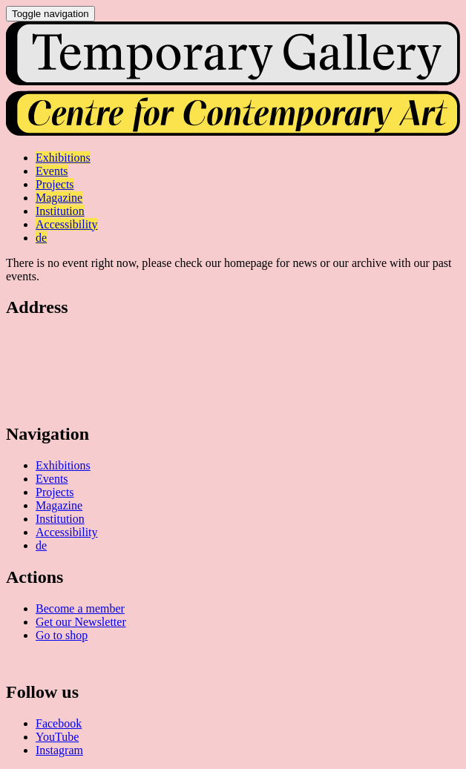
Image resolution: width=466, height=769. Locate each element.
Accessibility (67, 532)
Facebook (59, 723)
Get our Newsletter (81, 621)
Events (52, 478)
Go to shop (62, 635)
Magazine (59, 505)
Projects (55, 492)
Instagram (59, 750)
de (41, 545)
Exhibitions (63, 465)
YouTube (57, 736)
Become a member (80, 608)
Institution (60, 518)
